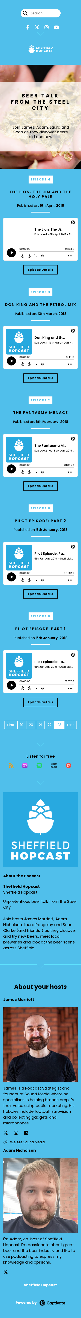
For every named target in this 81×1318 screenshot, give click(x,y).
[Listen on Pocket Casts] (68, 765)
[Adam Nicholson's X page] (8, 1272)
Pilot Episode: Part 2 (40, 520)
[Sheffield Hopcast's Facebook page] (28, 27)
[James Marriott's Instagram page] (18, 1133)
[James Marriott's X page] (8, 1133)
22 (50, 724)
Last (70, 724)
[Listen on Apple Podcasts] (25, 765)
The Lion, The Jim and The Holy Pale (40, 194)
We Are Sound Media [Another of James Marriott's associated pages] (24, 1142)
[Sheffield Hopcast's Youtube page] (56, 27)
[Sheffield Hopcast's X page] (36, 27)
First (10, 724)
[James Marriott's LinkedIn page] (28, 1133)
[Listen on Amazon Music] (54, 765)
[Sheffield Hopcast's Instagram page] (46, 27)
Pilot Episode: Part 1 (40, 628)
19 (21, 724)
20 (31, 724)
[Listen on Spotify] (39, 765)
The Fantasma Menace (40, 412)
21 (40, 724)
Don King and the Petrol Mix (40, 304)
